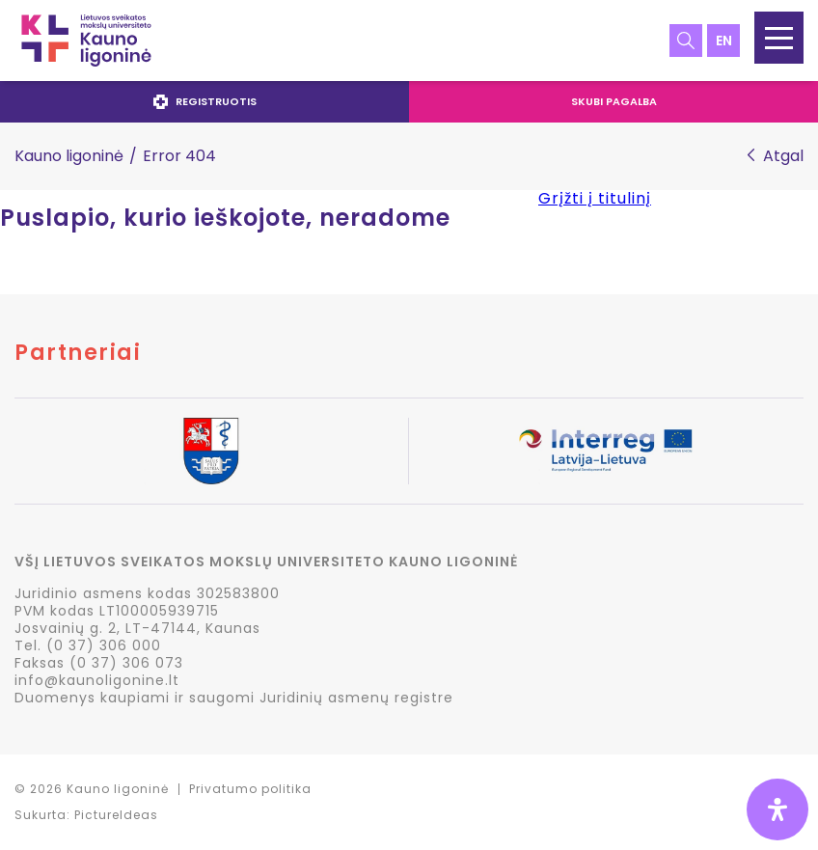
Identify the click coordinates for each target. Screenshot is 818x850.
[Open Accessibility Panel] (777, 809)
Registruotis (205, 101)
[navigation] (409, 102)
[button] (779, 38)
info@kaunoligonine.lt (96, 680)
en (724, 40)
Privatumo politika (250, 789)
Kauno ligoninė (68, 156)
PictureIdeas (116, 815)
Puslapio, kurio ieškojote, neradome (225, 218)
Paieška (685, 40)
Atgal (783, 156)
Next (802, 452)
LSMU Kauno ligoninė (86, 40)
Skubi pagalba (614, 101)
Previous (15, 452)
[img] (777, 809)
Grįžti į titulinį (594, 198)
